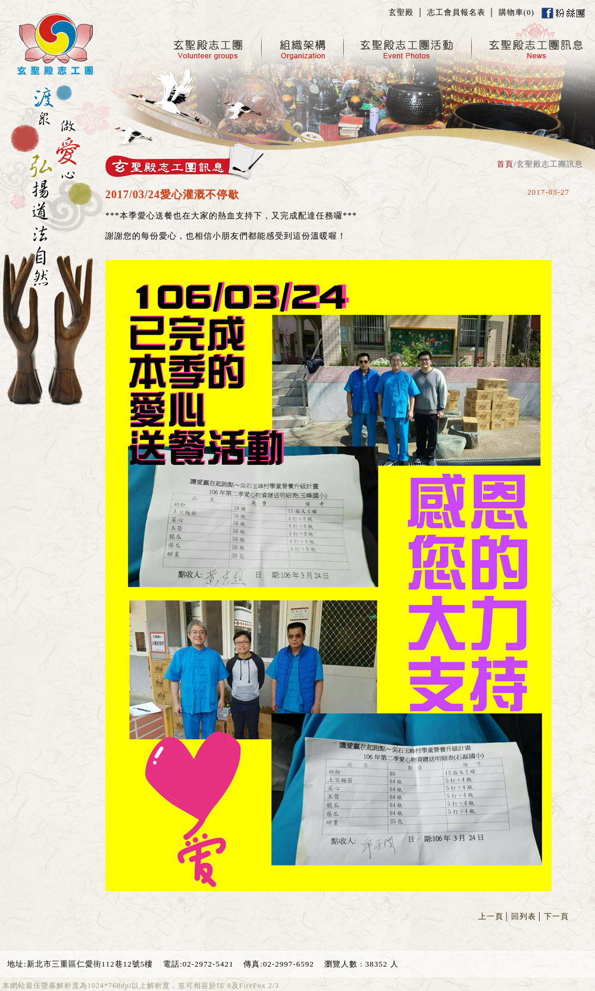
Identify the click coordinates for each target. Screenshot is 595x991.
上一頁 (490, 916)
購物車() (516, 12)
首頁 (505, 164)
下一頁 (556, 916)
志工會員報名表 (456, 12)
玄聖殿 (401, 12)
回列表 (523, 916)
